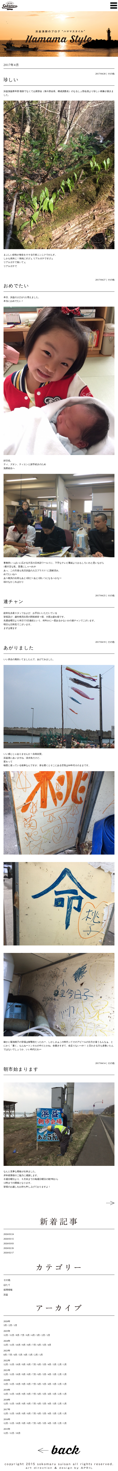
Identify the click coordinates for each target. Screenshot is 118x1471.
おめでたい (16, 285)
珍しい (11, 79)
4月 (33, 1335)
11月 (12, 1335)
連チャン (14, 601)
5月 (44, 1345)
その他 (111, 73)
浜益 (6, 1294)
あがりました (19, 647)
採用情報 (8, 1289)
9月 (23, 1345)
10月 (18, 1345)
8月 (17, 1335)
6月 (28, 1335)
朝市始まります (21, 1069)
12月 (6, 1335)
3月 (5, 1325)
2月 (10, 1325)
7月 (22, 1335)
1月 (15, 1325)
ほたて (7, 1285)
